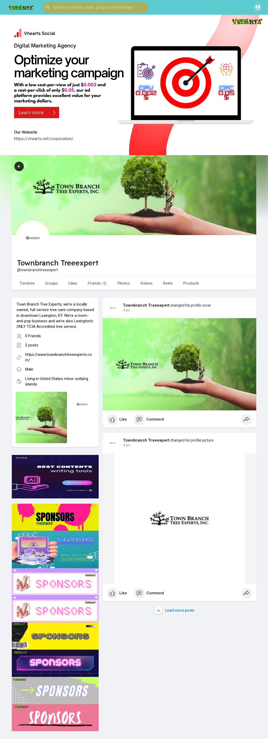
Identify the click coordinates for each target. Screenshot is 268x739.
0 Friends (33, 336)
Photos (124, 283)
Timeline (27, 283)
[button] (95, 7)
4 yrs (126, 310)
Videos (146, 283)
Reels (168, 283)
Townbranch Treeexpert (146, 305)
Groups (51, 283)
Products (191, 283)
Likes (72, 283)
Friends (97, 283)
